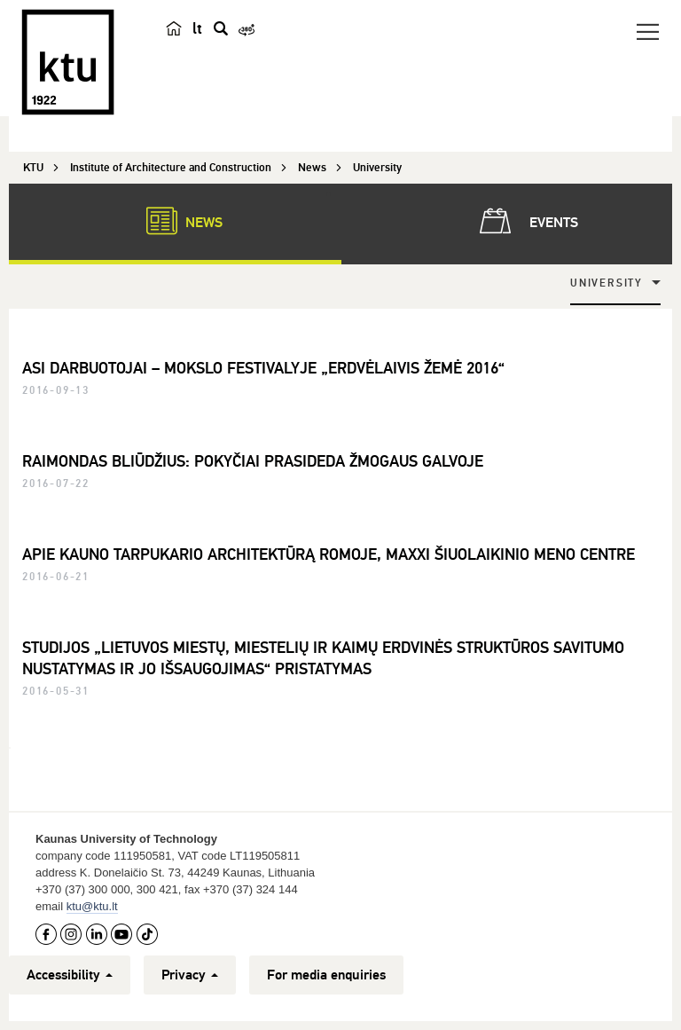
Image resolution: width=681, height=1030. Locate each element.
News (176, 221)
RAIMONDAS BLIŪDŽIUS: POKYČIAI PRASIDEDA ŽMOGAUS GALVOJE (252, 461)
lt (197, 28)
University (606, 283)
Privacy (189, 975)
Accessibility (70, 975)
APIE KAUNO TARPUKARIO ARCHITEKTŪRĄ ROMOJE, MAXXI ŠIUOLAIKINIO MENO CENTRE (328, 554)
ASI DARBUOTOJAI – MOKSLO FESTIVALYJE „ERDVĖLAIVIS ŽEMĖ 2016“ (263, 368)
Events (525, 221)
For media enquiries (326, 975)
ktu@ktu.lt (92, 906)
